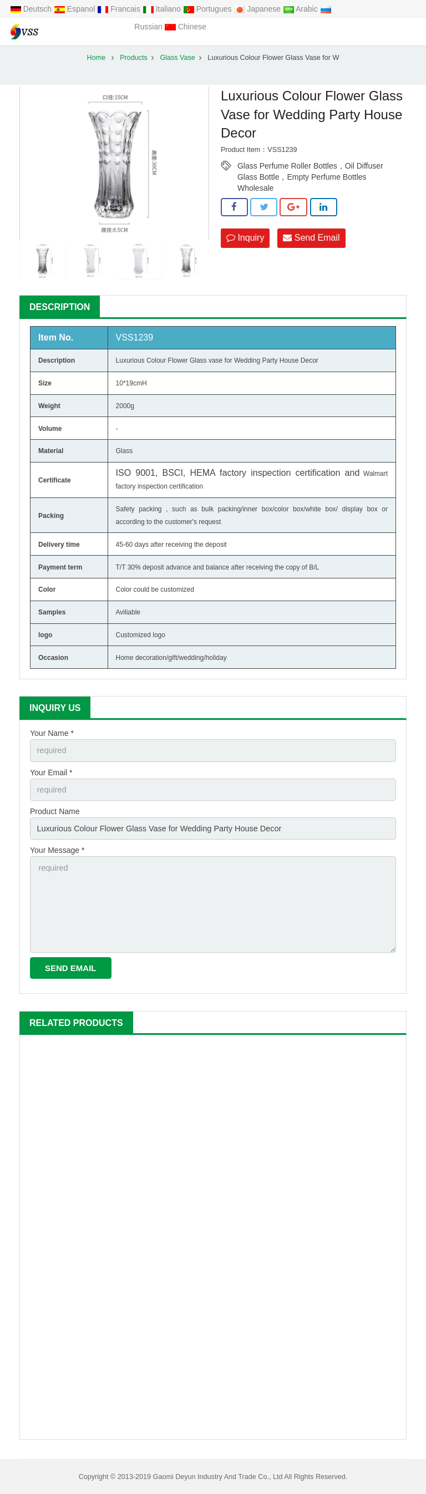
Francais (119, 8)
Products (134, 58)
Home (96, 58)
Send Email (311, 237)
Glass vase (206, 360)
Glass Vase (177, 58)
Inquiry (245, 237)
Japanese (258, 8)
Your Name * (52, 733)
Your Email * (51, 771)
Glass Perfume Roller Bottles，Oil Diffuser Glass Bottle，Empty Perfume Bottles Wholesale (310, 166)
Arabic (301, 8)
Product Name (54, 810)
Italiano (163, 8)
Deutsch (32, 8)
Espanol (75, 8)
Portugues (208, 8)
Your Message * (57, 848)
